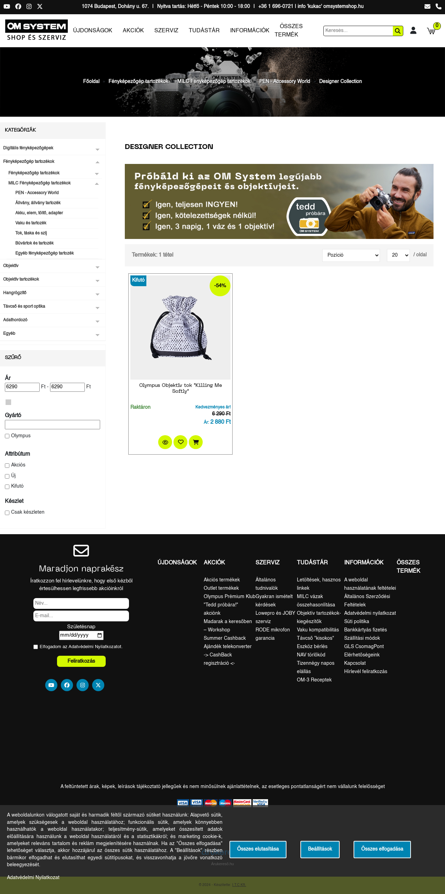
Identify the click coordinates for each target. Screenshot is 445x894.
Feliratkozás (81, 661)
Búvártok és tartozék (34, 243)
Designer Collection (340, 81)
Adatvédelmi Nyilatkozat (93, 647)
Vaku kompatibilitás (318, 630)
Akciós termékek (222, 580)
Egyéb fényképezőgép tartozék (44, 253)
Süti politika (356, 621)
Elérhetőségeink (362, 655)
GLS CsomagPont (364, 646)
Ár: (206, 423)
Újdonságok (92, 31)
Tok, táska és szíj (31, 233)
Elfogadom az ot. (81, 647)
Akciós (18, 465)
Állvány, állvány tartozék (37, 203)
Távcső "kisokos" (315, 638)
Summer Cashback (225, 638)
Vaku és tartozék (30, 223)
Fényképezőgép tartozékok (138, 81)
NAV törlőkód (311, 655)
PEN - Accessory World (284, 81)
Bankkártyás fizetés (365, 630)
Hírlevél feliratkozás (365, 671)
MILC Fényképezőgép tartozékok (213, 81)
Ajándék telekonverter (228, 646)
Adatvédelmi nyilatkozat (370, 613)
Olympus (21, 436)
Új (13, 476)
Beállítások (320, 849)
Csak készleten (27, 512)
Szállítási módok (362, 638)
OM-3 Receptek (314, 680)
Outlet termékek (221, 588)
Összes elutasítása (258, 849)
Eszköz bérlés (312, 646)
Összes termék (289, 31)
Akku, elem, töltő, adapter (39, 213)
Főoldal (91, 81)
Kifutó (17, 486)
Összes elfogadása (382, 849)
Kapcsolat (355, 663)
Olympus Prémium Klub (230, 596)
